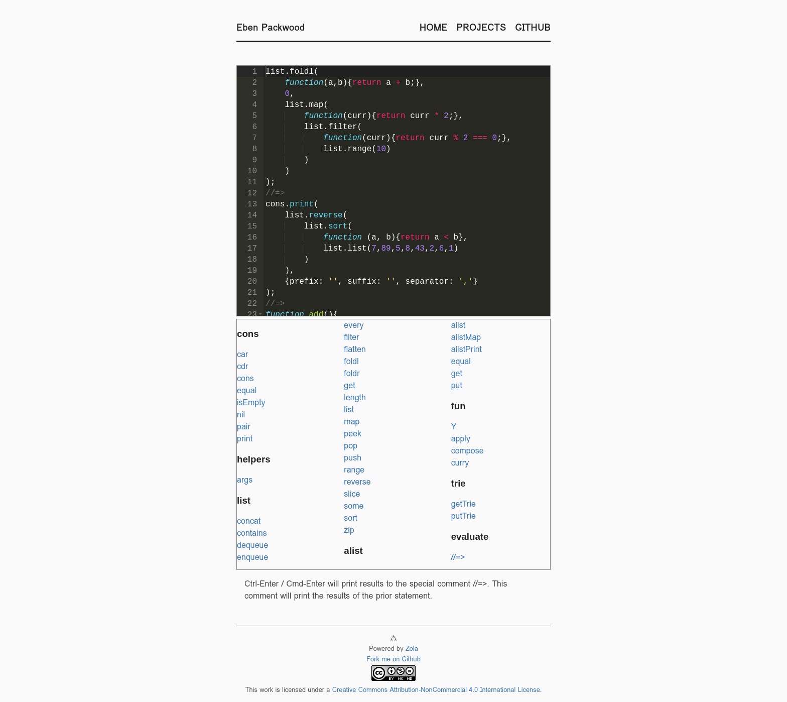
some (353, 506)
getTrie (463, 504)
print (244, 438)
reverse (357, 482)
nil (241, 414)
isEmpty (251, 402)
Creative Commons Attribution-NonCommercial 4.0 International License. (437, 689)
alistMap (466, 337)
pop (350, 445)
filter (351, 337)
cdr (242, 366)
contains (252, 533)
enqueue (252, 557)
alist (458, 325)
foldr (351, 373)
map (351, 421)
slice (352, 494)
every (353, 325)
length (355, 397)
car (242, 354)
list (349, 409)
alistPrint (466, 349)
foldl (351, 361)
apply (460, 438)
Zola (412, 648)
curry (460, 462)
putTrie (463, 516)
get (349, 385)
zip (349, 530)
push (352, 457)
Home (434, 27)
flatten (355, 349)
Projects (481, 27)
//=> (458, 557)
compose (467, 450)
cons (245, 378)
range (354, 469)
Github (533, 27)
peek (352, 433)
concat (248, 521)
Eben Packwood (270, 27)
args (244, 480)
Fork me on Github (393, 659)
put (456, 385)
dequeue (252, 545)
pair (243, 426)
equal (246, 390)
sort (350, 518)
